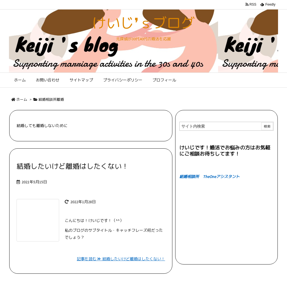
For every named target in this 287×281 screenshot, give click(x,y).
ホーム (21, 99)
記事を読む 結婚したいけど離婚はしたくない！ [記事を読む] (121, 258)
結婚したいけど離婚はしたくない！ (73, 166)
